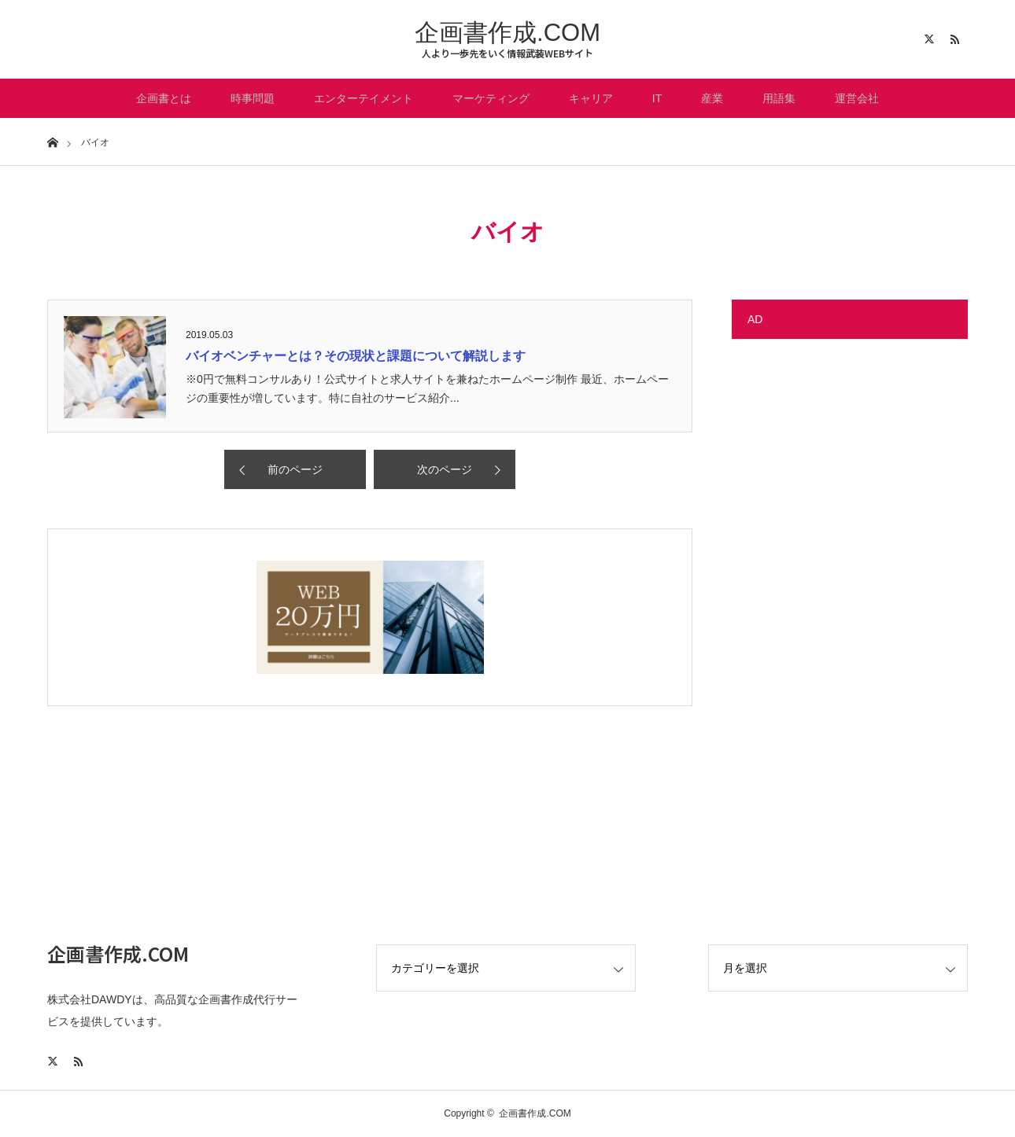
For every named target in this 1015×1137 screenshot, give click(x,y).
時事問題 (253, 98)
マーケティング (491, 98)
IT (657, 98)
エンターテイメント (363, 98)
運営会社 (857, 98)
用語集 (778, 98)
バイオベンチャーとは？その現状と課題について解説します (356, 355)
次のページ (444, 469)
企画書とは (163, 98)
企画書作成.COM (507, 32)
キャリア (591, 98)
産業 (712, 98)
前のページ (295, 469)
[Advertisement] (850, 590)
